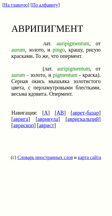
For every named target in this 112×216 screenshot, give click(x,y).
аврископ (23, 125)
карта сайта (89, 157)
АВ (60, 113)
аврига (20, 119)
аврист (46, 125)
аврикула (47, 119)
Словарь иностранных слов (45, 157)
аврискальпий (83, 119)
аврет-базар (85, 113)
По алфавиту (45, 5)
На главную (16, 5)
